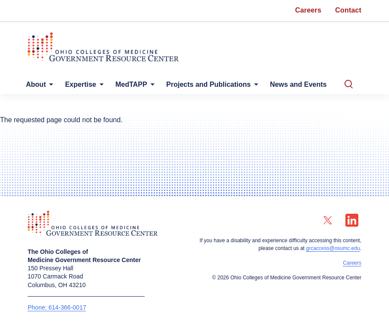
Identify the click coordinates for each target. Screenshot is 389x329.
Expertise (80, 84)
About (36, 84)
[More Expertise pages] (99, 86)
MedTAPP (131, 84)
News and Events (298, 84)
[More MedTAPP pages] (150, 86)
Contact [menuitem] (348, 10)
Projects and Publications (208, 84)
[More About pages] (49, 86)
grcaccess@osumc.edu (333, 248)
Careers (352, 263)
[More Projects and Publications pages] (254, 86)
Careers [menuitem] (308, 10)
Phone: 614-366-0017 (57, 307)
